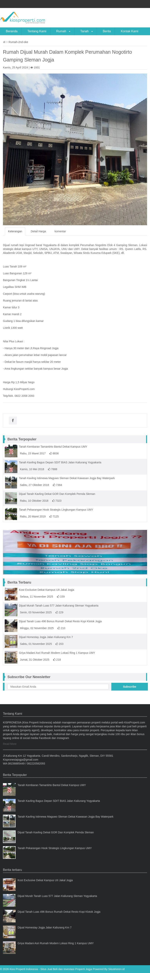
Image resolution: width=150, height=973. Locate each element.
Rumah (63, 31)
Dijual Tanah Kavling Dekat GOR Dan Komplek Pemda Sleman (57, 493)
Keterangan (15, 231)
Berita (107, 31)
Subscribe (129, 686)
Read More (9, 743)
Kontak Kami (129, 31)
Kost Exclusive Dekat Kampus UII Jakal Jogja (46, 589)
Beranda (12, 31)
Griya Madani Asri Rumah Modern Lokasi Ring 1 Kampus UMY (57, 652)
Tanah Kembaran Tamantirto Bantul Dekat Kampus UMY (53, 446)
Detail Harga (38, 231)
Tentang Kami (37, 31)
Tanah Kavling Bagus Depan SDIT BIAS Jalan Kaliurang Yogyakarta (60, 462)
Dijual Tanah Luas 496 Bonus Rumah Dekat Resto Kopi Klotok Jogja (60, 621)
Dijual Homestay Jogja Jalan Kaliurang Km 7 (46, 637)
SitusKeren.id (116, 969)
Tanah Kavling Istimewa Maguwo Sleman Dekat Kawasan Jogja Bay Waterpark (67, 478)
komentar (60, 231)
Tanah (86, 31)
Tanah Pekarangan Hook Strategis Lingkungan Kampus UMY (56, 509)
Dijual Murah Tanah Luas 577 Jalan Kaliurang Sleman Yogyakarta (58, 605)
